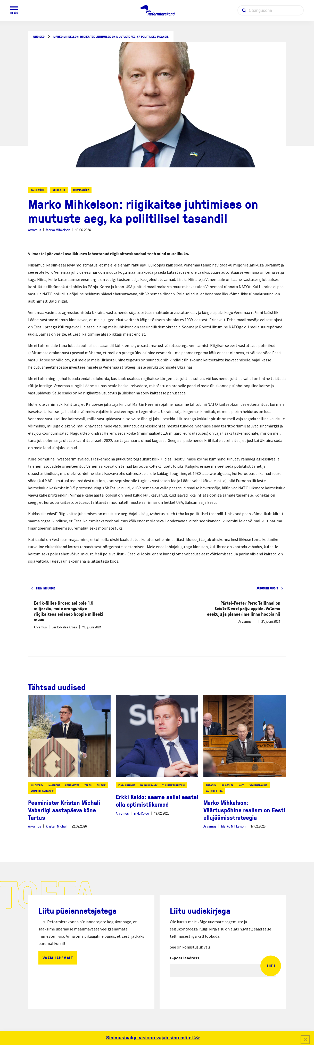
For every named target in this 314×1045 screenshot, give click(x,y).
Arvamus (34, 229)
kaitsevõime (38, 190)
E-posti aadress (184, 957)
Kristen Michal (56, 826)
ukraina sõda (81, 190)
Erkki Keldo (141, 813)
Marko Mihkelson (58, 229)
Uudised (39, 37)
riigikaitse (59, 190)
